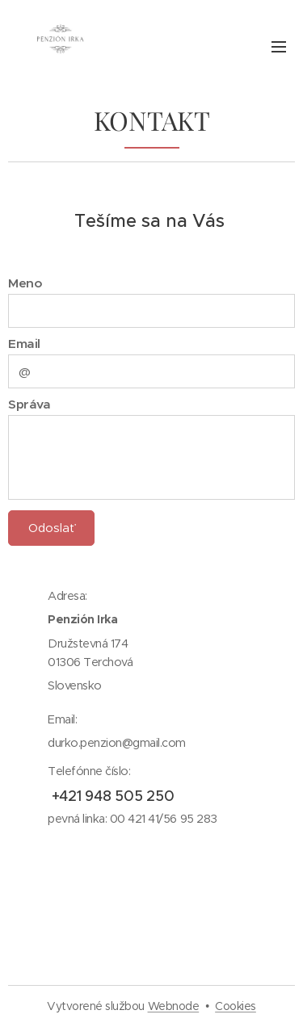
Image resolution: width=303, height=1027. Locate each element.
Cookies (235, 1006)
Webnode (174, 1006)
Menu (278, 47)
